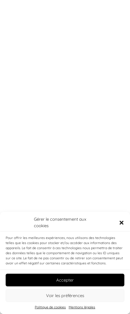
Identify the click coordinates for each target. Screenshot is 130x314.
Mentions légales (82, 307)
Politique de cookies (50, 307)
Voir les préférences (65, 295)
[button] (121, 222)
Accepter (65, 280)
